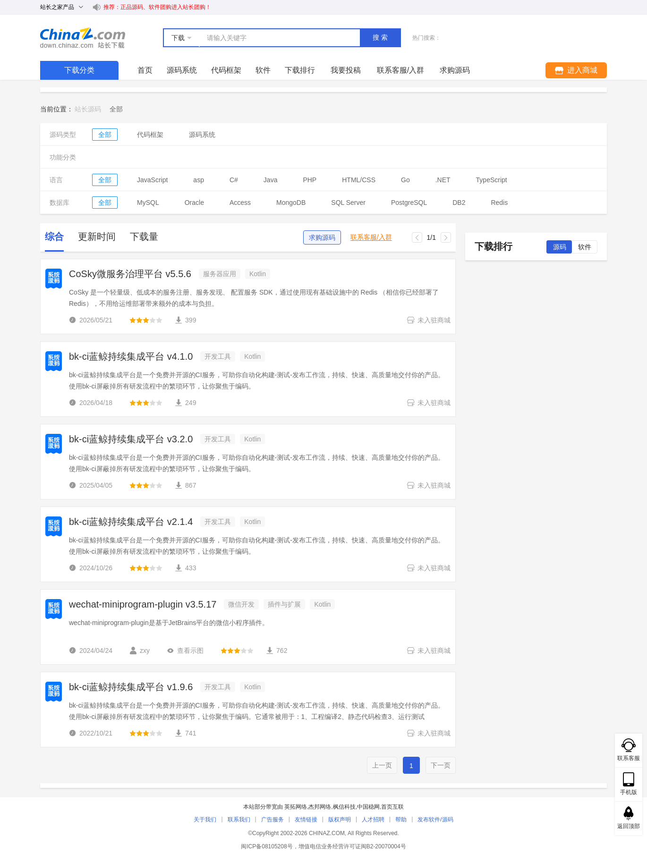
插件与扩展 (284, 604)
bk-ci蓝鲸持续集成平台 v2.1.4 (131, 521)
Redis (499, 202)
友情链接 (306, 819)
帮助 (401, 819)
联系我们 (239, 819)
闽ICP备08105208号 (266, 846)
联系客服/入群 (371, 237)
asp (198, 180)
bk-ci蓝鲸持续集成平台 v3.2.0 (131, 439)
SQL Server (348, 202)
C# (234, 180)
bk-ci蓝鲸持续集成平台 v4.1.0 (131, 356)
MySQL (148, 202)
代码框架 (226, 70)
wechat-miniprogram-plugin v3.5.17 (142, 604)
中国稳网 (368, 806)
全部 (104, 134)
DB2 (458, 202)
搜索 (381, 37)
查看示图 (185, 650)
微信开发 (241, 604)
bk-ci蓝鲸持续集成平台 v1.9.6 (131, 687)
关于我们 (205, 819)
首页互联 (392, 806)
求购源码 (322, 237)
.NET (443, 180)
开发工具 (217, 356)
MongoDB (291, 202)
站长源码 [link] (88, 109)
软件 (263, 70)
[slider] (145, 320)
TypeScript (491, 180)
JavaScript (152, 180)
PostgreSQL (409, 202)
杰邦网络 (319, 806)
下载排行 (300, 70)
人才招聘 (373, 819)
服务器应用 (219, 274)
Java (271, 180)
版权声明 (339, 819)
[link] (116, 109)
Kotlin (257, 274)
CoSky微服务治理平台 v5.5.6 (130, 274)
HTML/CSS (358, 180)
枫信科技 (344, 806)
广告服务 (272, 819)
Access (240, 202)
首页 (145, 70)
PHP (309, 180)
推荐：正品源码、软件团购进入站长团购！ (157, 7)
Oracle (194, 202)
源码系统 (182, 70)
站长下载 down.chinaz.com (82, 38)
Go (405, 180)
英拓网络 (295, 806)
